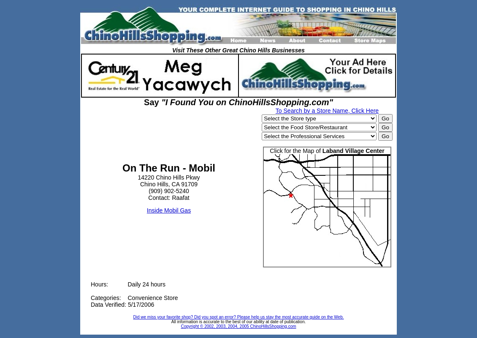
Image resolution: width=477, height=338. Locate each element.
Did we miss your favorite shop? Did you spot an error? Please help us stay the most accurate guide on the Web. (238, 317)
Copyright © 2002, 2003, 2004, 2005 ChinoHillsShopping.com (238, 326)
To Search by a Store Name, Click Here (327, 110)
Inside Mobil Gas (169, 210)
